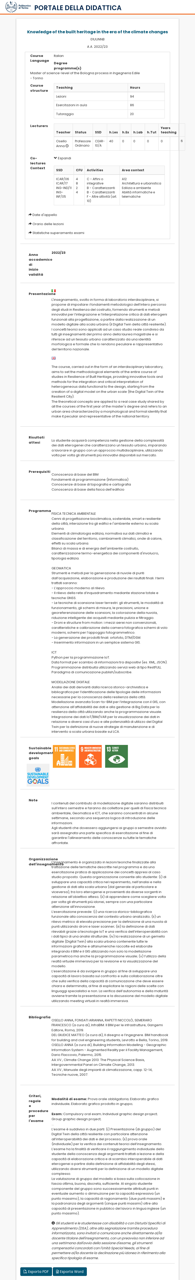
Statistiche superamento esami (58, 232)
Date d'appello (44, 214)
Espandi (62, 158)
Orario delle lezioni (48, 224)
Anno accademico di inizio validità (36, 264)
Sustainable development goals (36, 753)
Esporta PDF (36, 1271)
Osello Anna (61, 143)
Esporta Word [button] (70, 1271)
